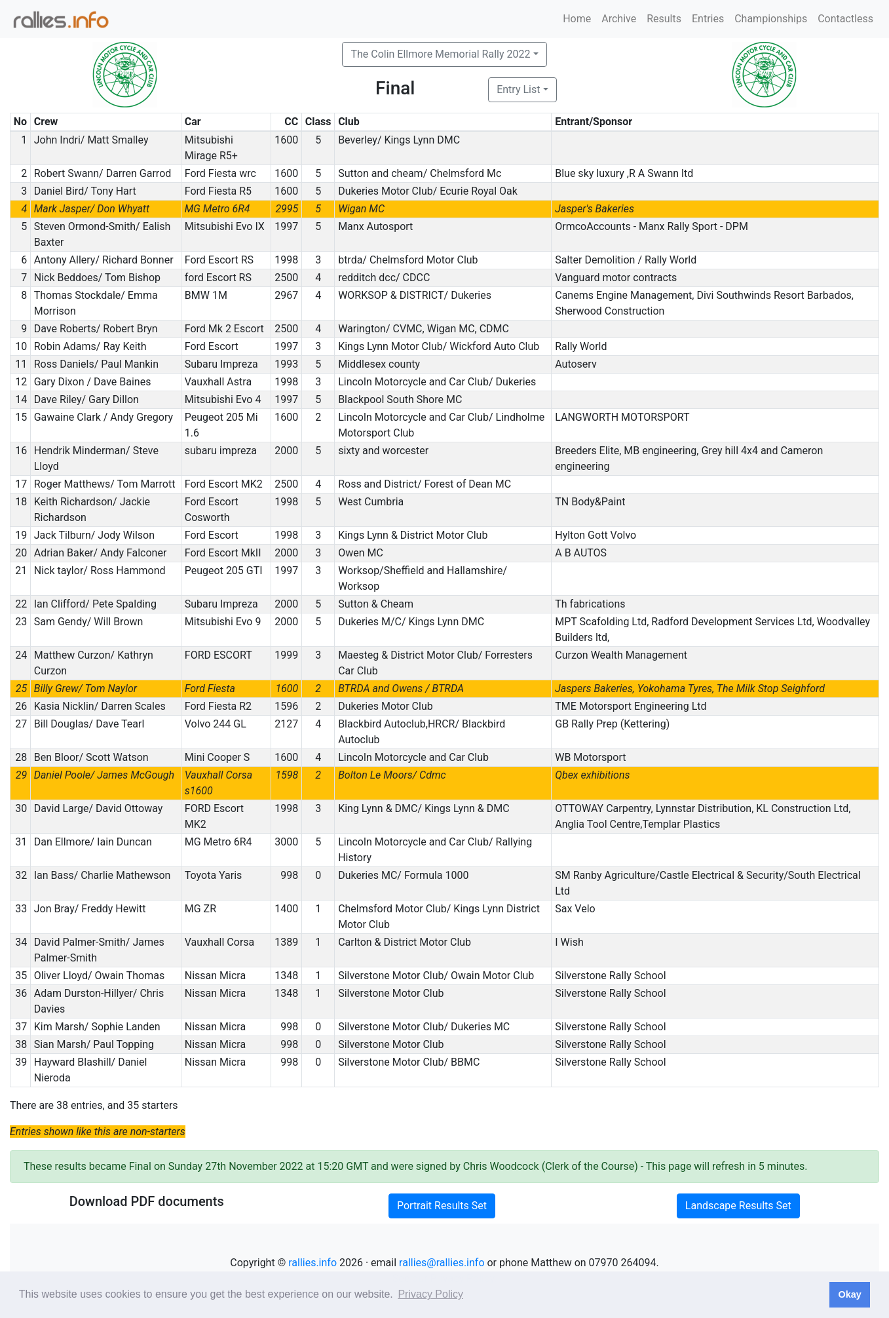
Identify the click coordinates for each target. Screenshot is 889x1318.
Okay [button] (849, 1294)
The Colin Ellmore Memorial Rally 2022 (440, 54)
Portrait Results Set (442, 1205)
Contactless (845, 18)
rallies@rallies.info (441, 1262)
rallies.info (312, 1262)
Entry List (518, 89)
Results (664, 18)
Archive (618, 18)
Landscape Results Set (738, 1205)
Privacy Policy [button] (430, 1294)
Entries (708, 18)
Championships (770, 18)
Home (577, 18)
